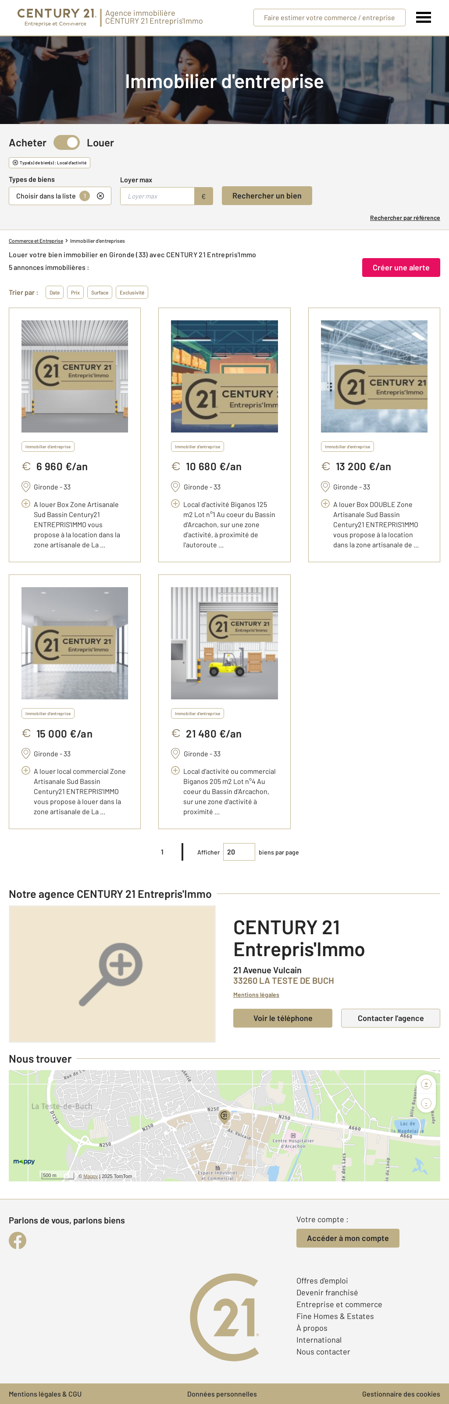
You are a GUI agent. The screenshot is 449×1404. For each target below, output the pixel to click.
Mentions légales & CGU (45, 1394)
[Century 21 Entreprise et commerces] (57, 18)
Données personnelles (222, 1394)
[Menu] (423, 17)
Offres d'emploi (322, 1280)
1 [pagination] (162, 851)
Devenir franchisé (327, 1292)
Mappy (90, 1176)
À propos (312, 1328)
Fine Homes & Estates (335, 1316)
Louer (100, 142)
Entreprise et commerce (339, 1304)
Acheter (27, 142)
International (319, 1339)
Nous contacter (323, 1351)
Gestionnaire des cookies (401, 1394)
